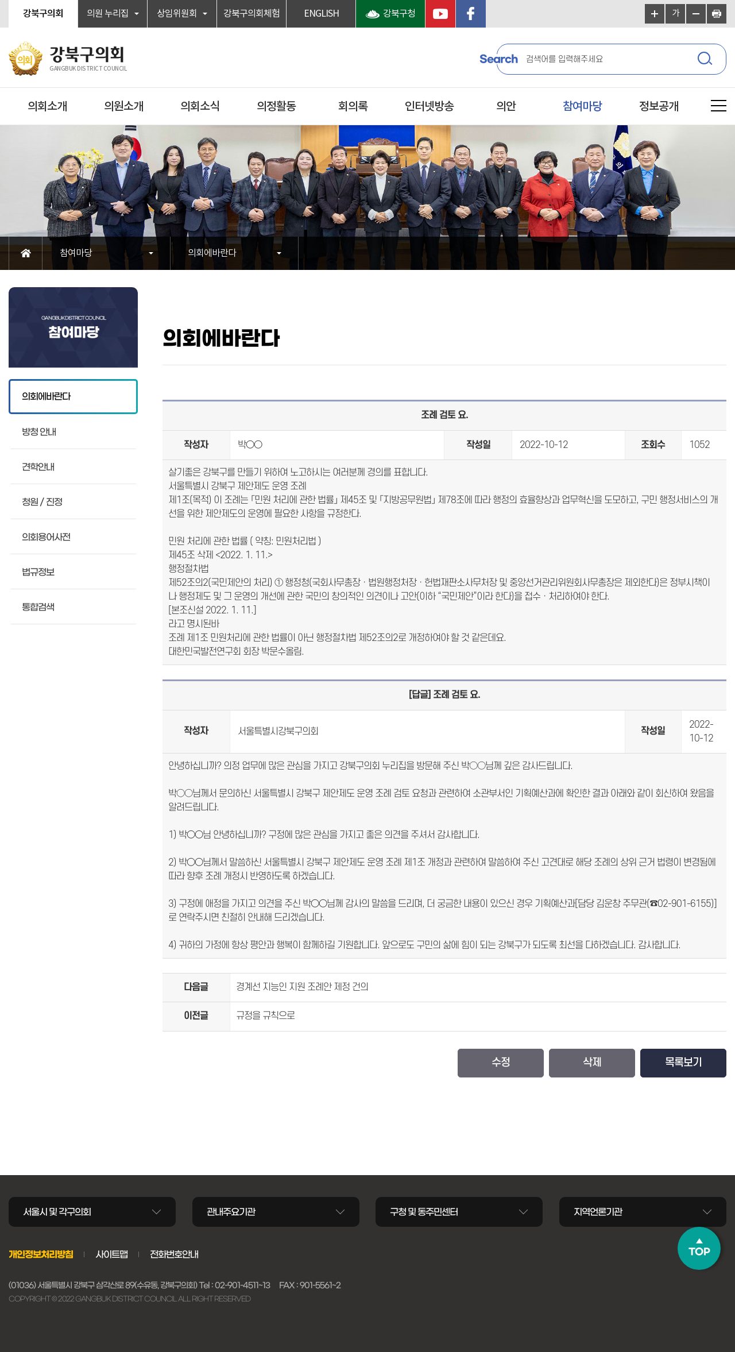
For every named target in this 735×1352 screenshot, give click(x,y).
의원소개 (123, 107)
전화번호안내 (174, 1254)
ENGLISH (321, 14)
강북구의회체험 (251, 14)
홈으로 (25, 253)
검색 (706, 60)
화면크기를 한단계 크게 (654, 14)
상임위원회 (177, 14)
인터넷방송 (429, 107)
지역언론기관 (598, 1211)
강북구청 (399, 14)
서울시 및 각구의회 (57, 1211)
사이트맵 (111, 1254)
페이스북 (471, 14)
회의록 (353, 107)
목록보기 (683, 1063)
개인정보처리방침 (41, 1254)
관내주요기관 (231, 1211)
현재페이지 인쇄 (716, 14)
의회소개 (47, 107)
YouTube (440, 14)
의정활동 (276, 107)
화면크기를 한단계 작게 (696, 14)
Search (498, 59)
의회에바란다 (212, 253)
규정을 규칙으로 (265, 1016)
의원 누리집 (108, 14)
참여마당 (582, 107)
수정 (501, 1063)
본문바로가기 (0, 0)
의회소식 (199, 107)
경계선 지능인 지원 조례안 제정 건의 (302, 987)
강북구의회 (43, 14)
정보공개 (658, 107)
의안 (506, 107)
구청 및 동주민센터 (424, 1211)
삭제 (592, 1063)
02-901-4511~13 (242, 1285)
